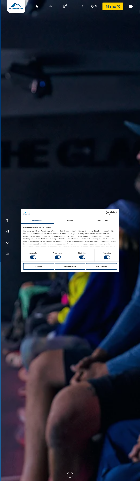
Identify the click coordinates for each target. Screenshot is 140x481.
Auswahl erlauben (70, 266)
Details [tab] (70, 220)
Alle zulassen (101, 266)
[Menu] (131, 6)
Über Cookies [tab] (102, 220)
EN (94, 6)
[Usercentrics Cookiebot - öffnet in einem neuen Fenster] (107, 213)
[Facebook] (7, 220)
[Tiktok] (7, 243)
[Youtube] (7, 254)
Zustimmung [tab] (37, 220)
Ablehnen (38, 266)
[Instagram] (7, 231)
